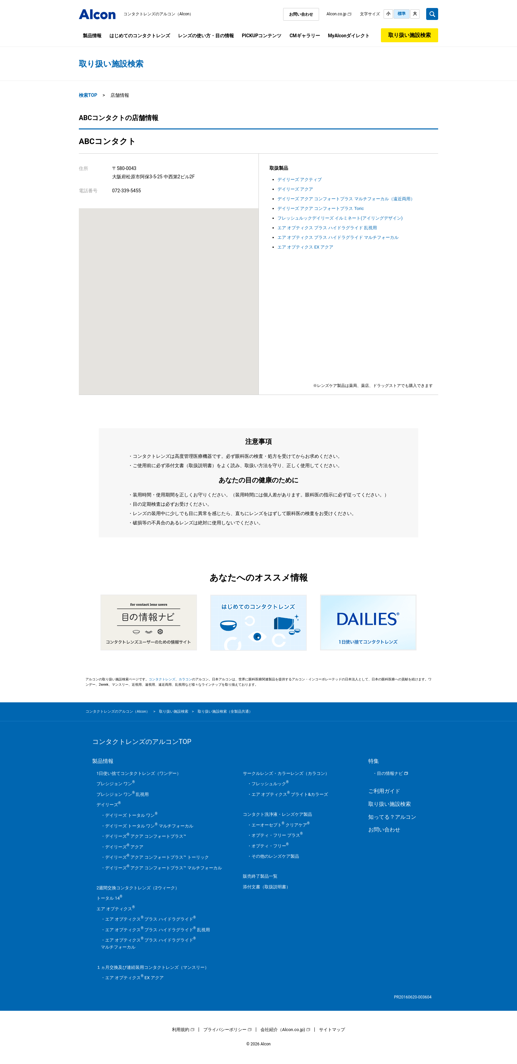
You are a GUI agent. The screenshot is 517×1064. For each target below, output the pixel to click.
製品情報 (92, 35)
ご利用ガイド (384, 791)
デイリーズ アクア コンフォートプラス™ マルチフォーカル (163, 867)
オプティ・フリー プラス (277, 835)
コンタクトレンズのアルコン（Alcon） (158, 14)
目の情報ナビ (390, 773)
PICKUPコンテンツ (261, 35)
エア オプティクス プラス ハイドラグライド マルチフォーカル (338, 237)
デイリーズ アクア (295, 189)
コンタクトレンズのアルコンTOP (141, 742)
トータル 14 (109, 898)
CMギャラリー (304, 35)
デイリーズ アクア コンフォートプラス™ (145, 836)
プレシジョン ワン (115, 783)
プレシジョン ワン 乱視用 (122, 794)
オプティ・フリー (270, 845)
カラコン (185, 679)
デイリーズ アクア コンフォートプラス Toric (320, 208)
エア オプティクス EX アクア (305, 247)
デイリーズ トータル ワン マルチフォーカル (149, 825)
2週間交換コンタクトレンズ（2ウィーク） (137, 887)
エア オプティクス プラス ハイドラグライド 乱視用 (327, 227)
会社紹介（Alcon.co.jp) (282, 1029)
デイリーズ (108, 804)
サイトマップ (332, 1029)
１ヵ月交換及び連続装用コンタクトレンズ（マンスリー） (152, 967)
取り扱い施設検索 (409, 35)
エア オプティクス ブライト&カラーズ (290, 794)
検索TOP (88, 95)
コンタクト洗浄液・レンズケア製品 (277, 814)
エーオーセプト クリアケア (281, 824)
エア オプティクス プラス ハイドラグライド (150, 919)
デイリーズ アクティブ (299, 179)
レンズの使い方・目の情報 (206, 35)
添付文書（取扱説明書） (266, 886)
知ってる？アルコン (392, 817)
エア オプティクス (115, 908)
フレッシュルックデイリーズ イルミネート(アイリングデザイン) (340, 218)
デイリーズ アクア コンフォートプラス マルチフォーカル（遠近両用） (346, 198)
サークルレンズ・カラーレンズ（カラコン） (286, 773)
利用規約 (180, 1029)
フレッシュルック (270, 783)
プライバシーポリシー (225, 1029)
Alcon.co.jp (336, 14)
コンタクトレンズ (162, 679)
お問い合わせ (301, 14)
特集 (373, 761)
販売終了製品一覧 (260, 876)
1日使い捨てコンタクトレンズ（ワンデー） (138, 773)
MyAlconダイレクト (349, 35)
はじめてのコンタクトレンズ (139, 35)
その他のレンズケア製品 (275, 856)
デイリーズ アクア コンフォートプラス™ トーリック (157, 857)
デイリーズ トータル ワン (131, 815)
